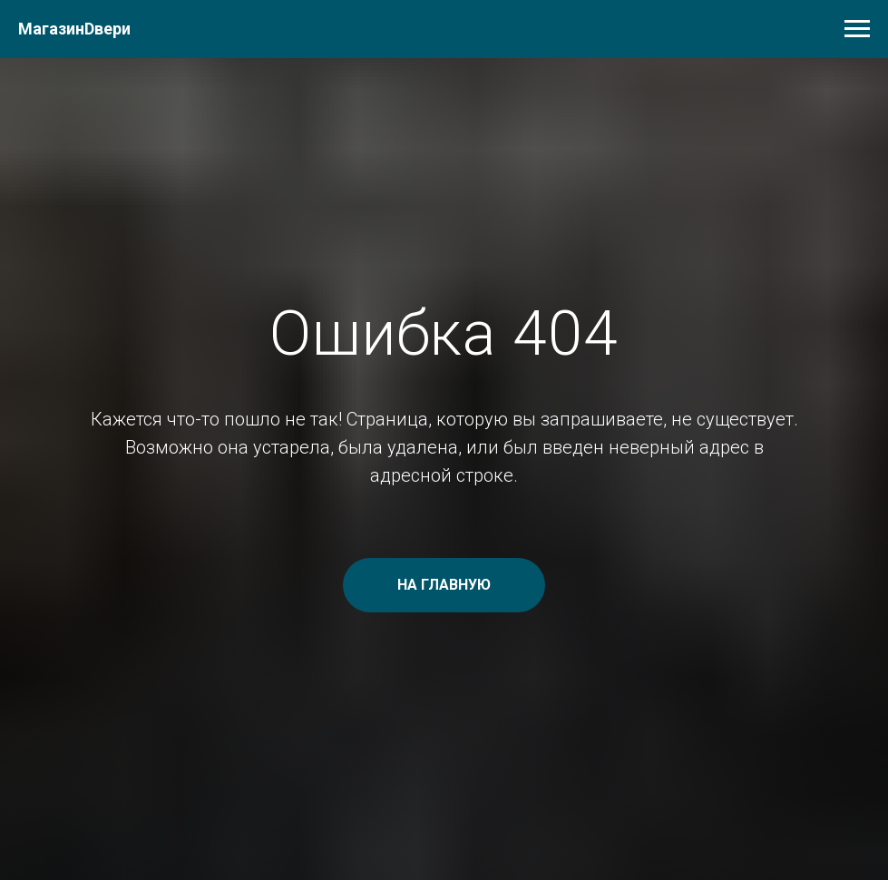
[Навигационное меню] (857, 29)
